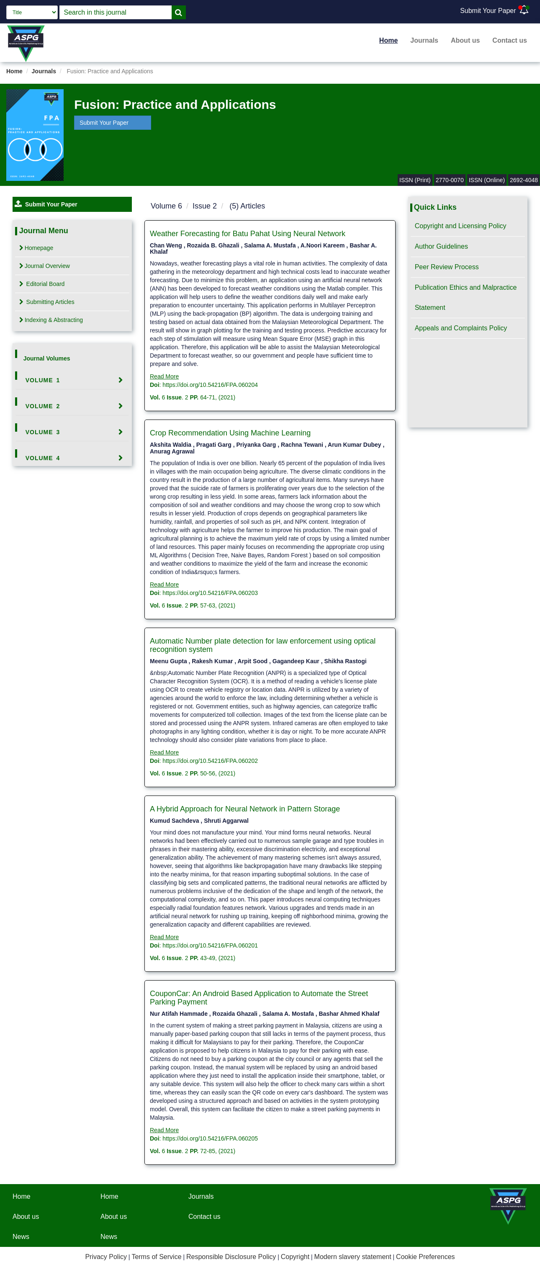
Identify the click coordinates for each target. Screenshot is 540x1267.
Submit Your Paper (488, 10)
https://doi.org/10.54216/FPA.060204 (210, 384)
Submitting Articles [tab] (47, 302)
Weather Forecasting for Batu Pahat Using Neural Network (247, 233)
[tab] (72, 380)
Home (388, 40)
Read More (164, 376)
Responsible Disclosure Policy (231, 1256)
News (21, 1236)
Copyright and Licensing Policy (461, 225)
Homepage (36, 248)
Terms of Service (156, 1256)
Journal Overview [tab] (44, 266)
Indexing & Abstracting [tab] (51, 320)
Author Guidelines (441, 246)
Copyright (295, 1256)
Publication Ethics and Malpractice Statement (466, 297)
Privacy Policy (106, 1256)
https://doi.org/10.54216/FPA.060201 (210, 945)
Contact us (509, 40)
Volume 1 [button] (43, 380)
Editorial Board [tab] (42, 284)
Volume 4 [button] (43, 458)
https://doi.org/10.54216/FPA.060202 (210, 760)
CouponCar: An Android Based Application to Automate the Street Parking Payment (259, 997)
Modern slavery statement (352, 1256)
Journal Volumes (46, 358)
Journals (424, 40)
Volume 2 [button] (43, 406)
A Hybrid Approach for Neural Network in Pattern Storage (245, 809)
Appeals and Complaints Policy (461, 328)
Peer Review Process (447, 266)
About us (465, 40)
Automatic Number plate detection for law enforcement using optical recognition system (262, 645)
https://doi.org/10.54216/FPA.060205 (210, 1138)
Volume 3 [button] (43, 432)
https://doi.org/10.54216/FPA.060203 (210, 593)
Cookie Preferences (425, 1256)
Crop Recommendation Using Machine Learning (230, 433)
